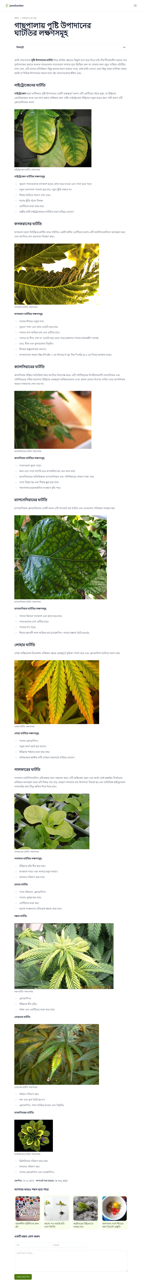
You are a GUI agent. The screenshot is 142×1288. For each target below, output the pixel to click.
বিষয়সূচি (71, 47)
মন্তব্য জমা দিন (23, 1276)
